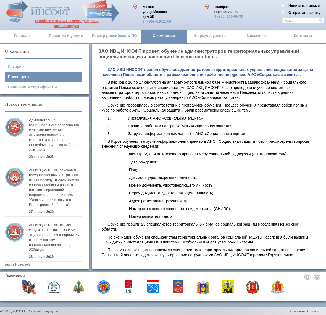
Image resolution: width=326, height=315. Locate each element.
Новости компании (24, 104)
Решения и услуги (66, 35)
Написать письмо (304, 6)
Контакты (303, 35)
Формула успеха (209, 35)
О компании (164, 35)
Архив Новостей (17, 264)
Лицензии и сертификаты (32, 87)
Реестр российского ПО (114, 35)
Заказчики (256, 35)
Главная (22, 35)
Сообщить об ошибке (305, 311)
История (16, 66)
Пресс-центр (20, 77)
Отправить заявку (304, 12)
